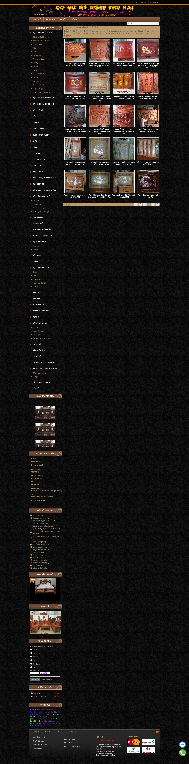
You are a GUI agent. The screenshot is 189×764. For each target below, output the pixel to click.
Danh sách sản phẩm (82, 27)
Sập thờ (35, 276)
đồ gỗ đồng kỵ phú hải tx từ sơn (44, 521)
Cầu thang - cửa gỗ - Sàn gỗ (45, 369)
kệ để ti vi (45, 721)
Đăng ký (155, 2)
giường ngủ (42, 723)
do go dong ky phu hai (40, 523)
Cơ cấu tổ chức (38, 741)
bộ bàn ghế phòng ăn (40, 542)
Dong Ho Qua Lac (44, 719)
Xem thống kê (47, 680)
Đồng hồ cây (37, 44)
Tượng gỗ (36, 335)
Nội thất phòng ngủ (41, 196)
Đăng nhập (142, 2)
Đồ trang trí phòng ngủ (41, 212)
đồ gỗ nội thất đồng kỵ (41, 563)
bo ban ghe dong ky (40, 560)
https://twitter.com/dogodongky (41, 497)
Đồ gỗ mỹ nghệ (38, 89)
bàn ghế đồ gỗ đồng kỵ (41, 547)
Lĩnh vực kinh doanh (40, 745)
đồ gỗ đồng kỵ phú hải (41, 544)
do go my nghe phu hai (41, 518)
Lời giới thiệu (37, 748)
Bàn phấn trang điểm (40, 208)
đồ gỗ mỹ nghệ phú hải (41, 550)
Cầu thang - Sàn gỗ (40, 373)
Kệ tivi (35, 48)
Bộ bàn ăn (36, 246)
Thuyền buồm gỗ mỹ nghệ (42, 338)
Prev (56, 574)
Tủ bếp (35, 250)
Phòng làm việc (69, 739)
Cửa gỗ (35, 377)
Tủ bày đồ (36, 77)
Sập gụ (35, 63)
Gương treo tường (39, 59)
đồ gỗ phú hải (38, 515)
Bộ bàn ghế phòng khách (41, 37)
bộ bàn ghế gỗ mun (53, 723)
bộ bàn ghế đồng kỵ (40, 568)
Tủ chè (35, 66)
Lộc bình (36, 70)
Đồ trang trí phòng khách (41, 92)
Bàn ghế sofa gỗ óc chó (41, 41)
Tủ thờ (35, 287)
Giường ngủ (37, 204)
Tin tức (63, 19)
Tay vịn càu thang (49, 710)
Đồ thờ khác (37, 279)
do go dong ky (38, 557)
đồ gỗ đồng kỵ (38, 565)
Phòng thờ (68, 743)
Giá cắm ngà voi (38, 74)
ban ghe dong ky (39, 552)
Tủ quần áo (37, 200)
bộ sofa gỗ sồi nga (47, 714)
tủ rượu (42, 725)
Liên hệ (74, 19)
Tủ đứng (45, 424)
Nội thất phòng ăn (41, 242)
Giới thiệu (50, 19)
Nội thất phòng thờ (41, 268)
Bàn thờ (35, 272)
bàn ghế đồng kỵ (39, 555)
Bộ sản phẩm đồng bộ (72, 747)
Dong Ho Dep (35, 725)
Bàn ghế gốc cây (39, 331)
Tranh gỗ (36, 327)
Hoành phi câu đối (39, 283)
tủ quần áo (37, 714)
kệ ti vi (53, 719)
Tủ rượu (35, 52)
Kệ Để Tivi (34, 723)
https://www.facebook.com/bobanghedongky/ (46, 491)
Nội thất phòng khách (42, 33)
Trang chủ (36, 19)
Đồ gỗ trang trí (40, 323)
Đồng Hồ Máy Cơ (36, 710)
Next (58, 574)
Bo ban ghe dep (48, 712)
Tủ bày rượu (37, 55)
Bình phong (37, 81)
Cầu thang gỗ (54, 721)
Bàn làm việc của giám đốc (42, 85)
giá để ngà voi (48, 716)
